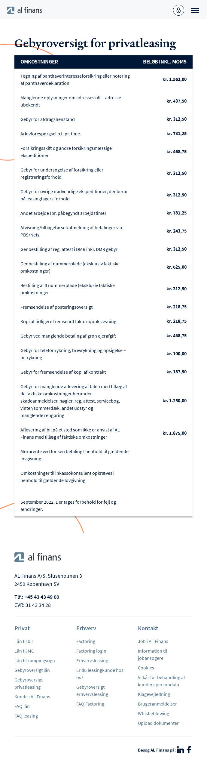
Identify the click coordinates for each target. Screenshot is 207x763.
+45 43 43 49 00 (42, 596)
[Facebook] (189, 749)
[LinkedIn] (180, 749)
